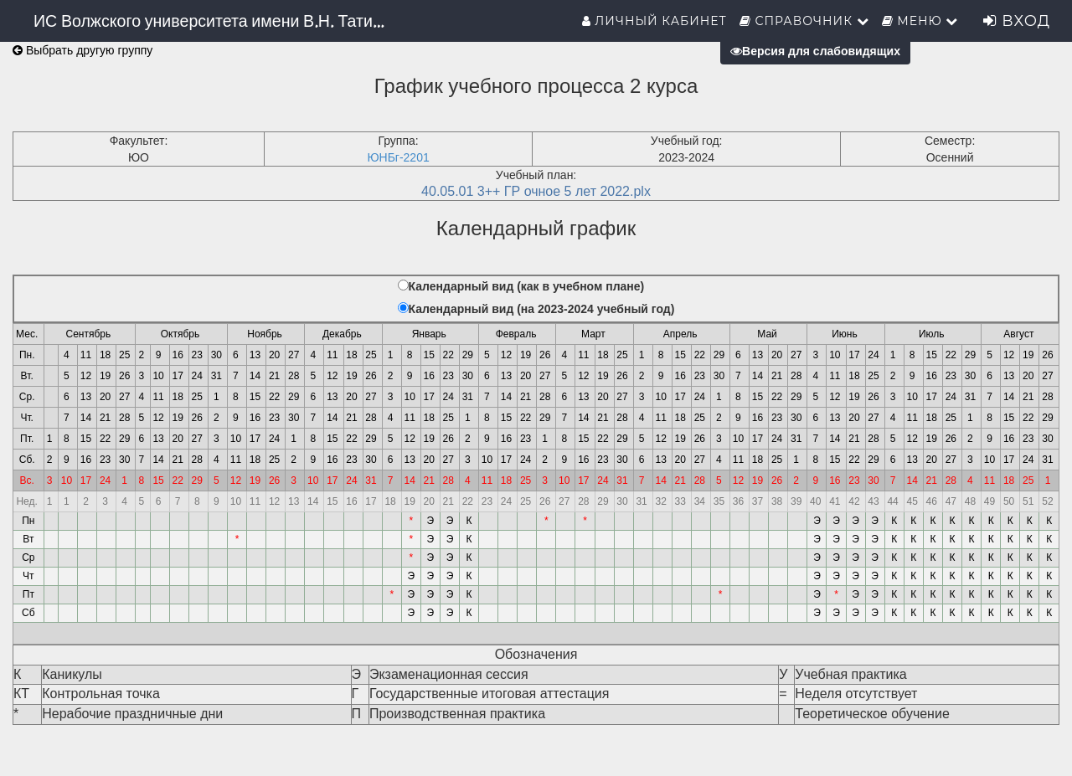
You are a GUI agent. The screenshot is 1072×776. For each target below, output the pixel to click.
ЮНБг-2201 (398, 157)
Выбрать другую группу (82, 50)
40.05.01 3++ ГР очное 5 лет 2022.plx (536, 191)
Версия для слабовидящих (815, 51)
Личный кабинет (654, 20)
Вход (1016, 21)
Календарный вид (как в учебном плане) (527, 286)
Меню (920, 20)
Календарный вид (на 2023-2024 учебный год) (542, 309)
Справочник (804, 20)
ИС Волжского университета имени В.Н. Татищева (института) (216, 21)
